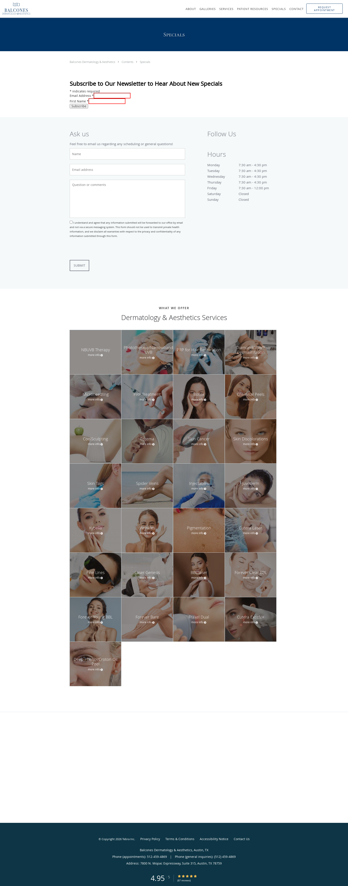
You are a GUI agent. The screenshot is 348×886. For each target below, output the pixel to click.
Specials (145, 62)
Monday (241, 165)
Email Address (82, 96)
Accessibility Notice (214, 839)
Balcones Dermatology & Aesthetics (93, 62)
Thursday (241, 182)
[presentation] (103, 249)
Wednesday (241, 176)
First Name (79, 101)
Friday (241, 188)
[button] (324, 9)
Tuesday (241, 171)
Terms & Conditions (179, 839)
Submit (79, 265)
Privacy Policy (150, 839)
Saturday (241, 194)
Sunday (241, 199)
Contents (128, 62)
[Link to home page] (14, 8)
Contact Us (242, 839)
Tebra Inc (128, 839)
